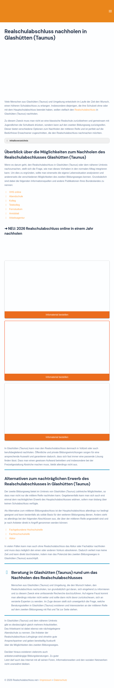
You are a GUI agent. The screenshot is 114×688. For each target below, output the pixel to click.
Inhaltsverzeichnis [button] (17, 140)
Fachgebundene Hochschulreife (26, 529)
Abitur (12, 538)
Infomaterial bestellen (57, 314)
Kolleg (12, 200)
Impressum (46, 680)
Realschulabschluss (85, 109)
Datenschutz (60, 680)
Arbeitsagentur (17, 218)
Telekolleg (14, 205)
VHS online (15, 192)
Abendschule (16, 196)
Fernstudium (15, 209)
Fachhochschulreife (19, 534)
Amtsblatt (14, 213)
